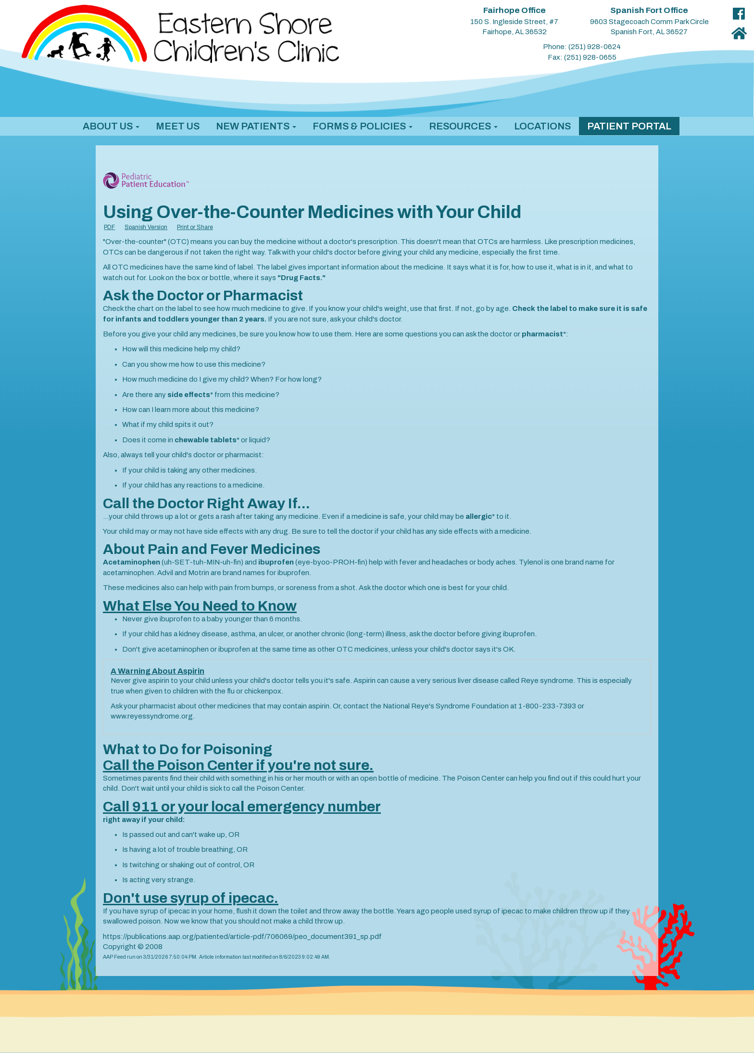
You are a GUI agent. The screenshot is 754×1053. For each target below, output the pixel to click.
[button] (111, 126)
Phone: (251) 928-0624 (582, 47)
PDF (109, 227)
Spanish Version (146, 227)
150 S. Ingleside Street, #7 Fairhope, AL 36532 (514, 21)
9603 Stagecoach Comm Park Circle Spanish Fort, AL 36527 (649, 21)
